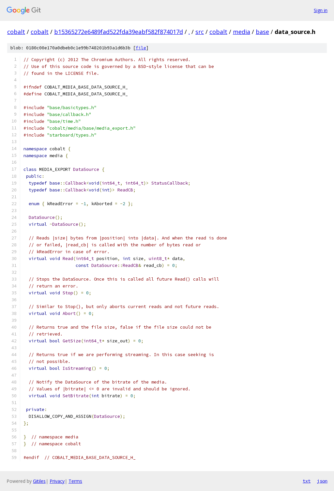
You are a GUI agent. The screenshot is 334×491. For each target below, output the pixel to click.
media (241, 32)
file (141, 48)
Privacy (57, 481)
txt (307, 481)
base (262, 32)
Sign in (320, 10)
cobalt (16, 32)
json (322, 481)
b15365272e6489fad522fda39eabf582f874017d (118, 32)
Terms (75, 481)
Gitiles (39, 481)
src (199, 32)
